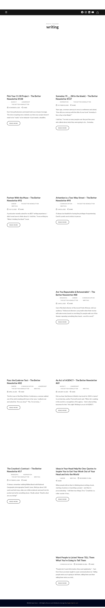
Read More (13, 124)
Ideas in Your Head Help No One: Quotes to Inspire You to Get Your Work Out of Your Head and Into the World (76, 472)
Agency (14, 103)
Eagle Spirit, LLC (72, 604)
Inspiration (64, 103)
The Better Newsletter (20, 105)
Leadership (26, 103)
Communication (66, 205)
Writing (15, 207)
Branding (63, 299)
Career (13, 205)
